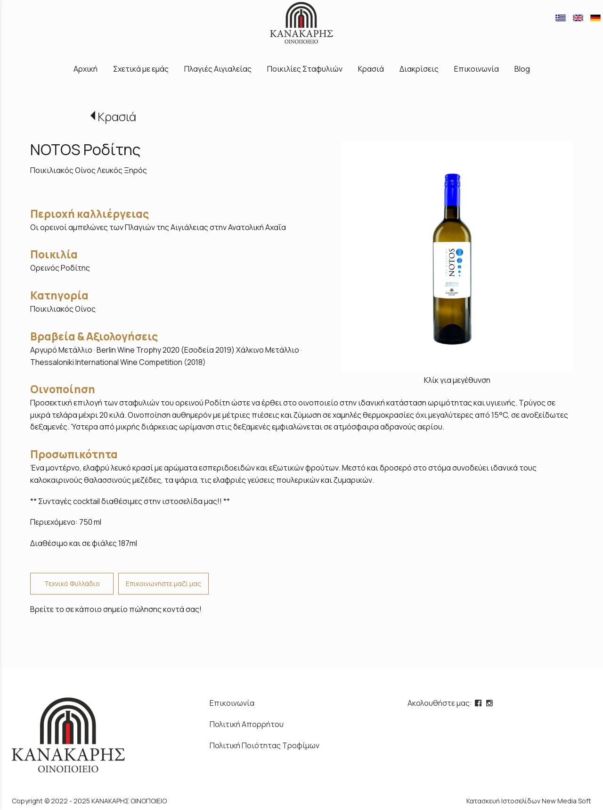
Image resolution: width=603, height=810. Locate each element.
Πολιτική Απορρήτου (247, 724)
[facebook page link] (479, 703)
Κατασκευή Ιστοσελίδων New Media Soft (528, 800)
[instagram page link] (490, 703)
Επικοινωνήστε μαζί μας (163, 583)
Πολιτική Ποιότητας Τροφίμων (264, 745)
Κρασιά (117, 116)
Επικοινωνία (232, 703)
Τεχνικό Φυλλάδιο (72, 583)
